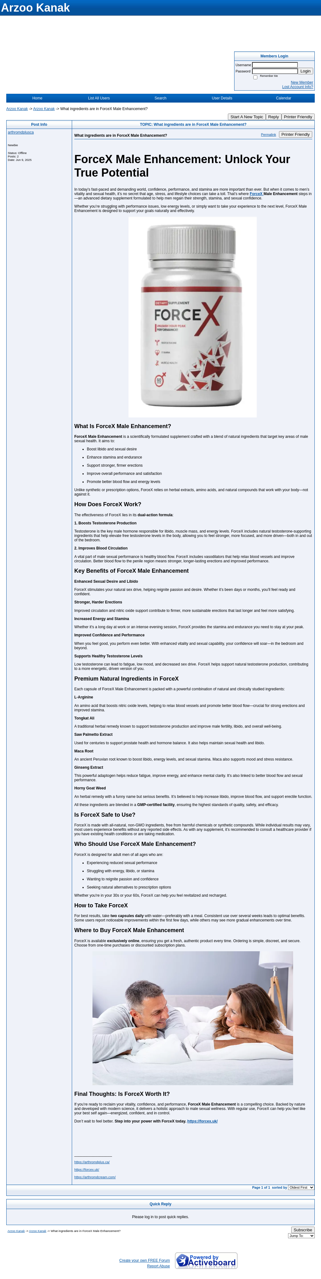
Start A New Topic (246, 116)
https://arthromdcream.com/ (95, 1177)
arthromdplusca (21, 132)
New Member (302, 82)
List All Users (99, 98)
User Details (222, 98)
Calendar (283, 98)
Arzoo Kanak (17, 109)
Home (37, 98)
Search (160, 98)
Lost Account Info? (297, 87)
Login (305, 71)
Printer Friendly (298, 116)
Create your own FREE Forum (144, 1260)
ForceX (257, 194)
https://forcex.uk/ (202, 1121)
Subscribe (303, 1230)
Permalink (268, 134)
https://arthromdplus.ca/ (92, 1162)
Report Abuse (158, 1266)
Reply (273, 116)
